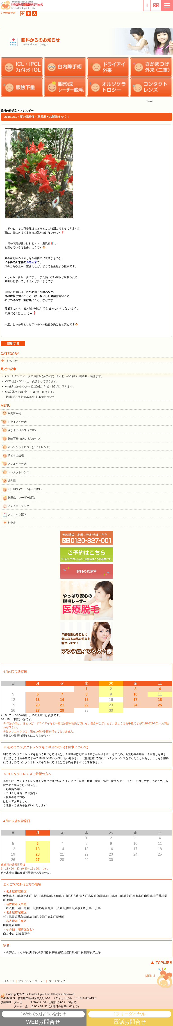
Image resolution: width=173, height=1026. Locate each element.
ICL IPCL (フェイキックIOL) (24, 489)
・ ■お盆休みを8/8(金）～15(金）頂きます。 (28, 391)
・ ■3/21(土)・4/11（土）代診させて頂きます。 (30, 381)
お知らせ (12, 360)
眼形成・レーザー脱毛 (21, 497)
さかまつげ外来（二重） (22, 430)
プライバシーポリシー (31, 981)
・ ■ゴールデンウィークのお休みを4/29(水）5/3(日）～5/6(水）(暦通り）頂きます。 (52, 376)
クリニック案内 (17, 514)
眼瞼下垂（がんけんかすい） (25, 438)
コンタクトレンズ (18, 472)
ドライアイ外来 (17, 421)
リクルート (8, 981)
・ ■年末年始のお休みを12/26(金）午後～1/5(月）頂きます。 (38, 386)
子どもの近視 (16, 455)
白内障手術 (14, 413)
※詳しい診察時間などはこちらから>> (26, 735)
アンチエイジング (18, 505)
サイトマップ (57, 981)
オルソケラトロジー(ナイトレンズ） (30, 447)
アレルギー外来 (17, 463)
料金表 (12, 522)
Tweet (149, 101)
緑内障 (12, 480)
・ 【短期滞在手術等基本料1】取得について (28, 397)
